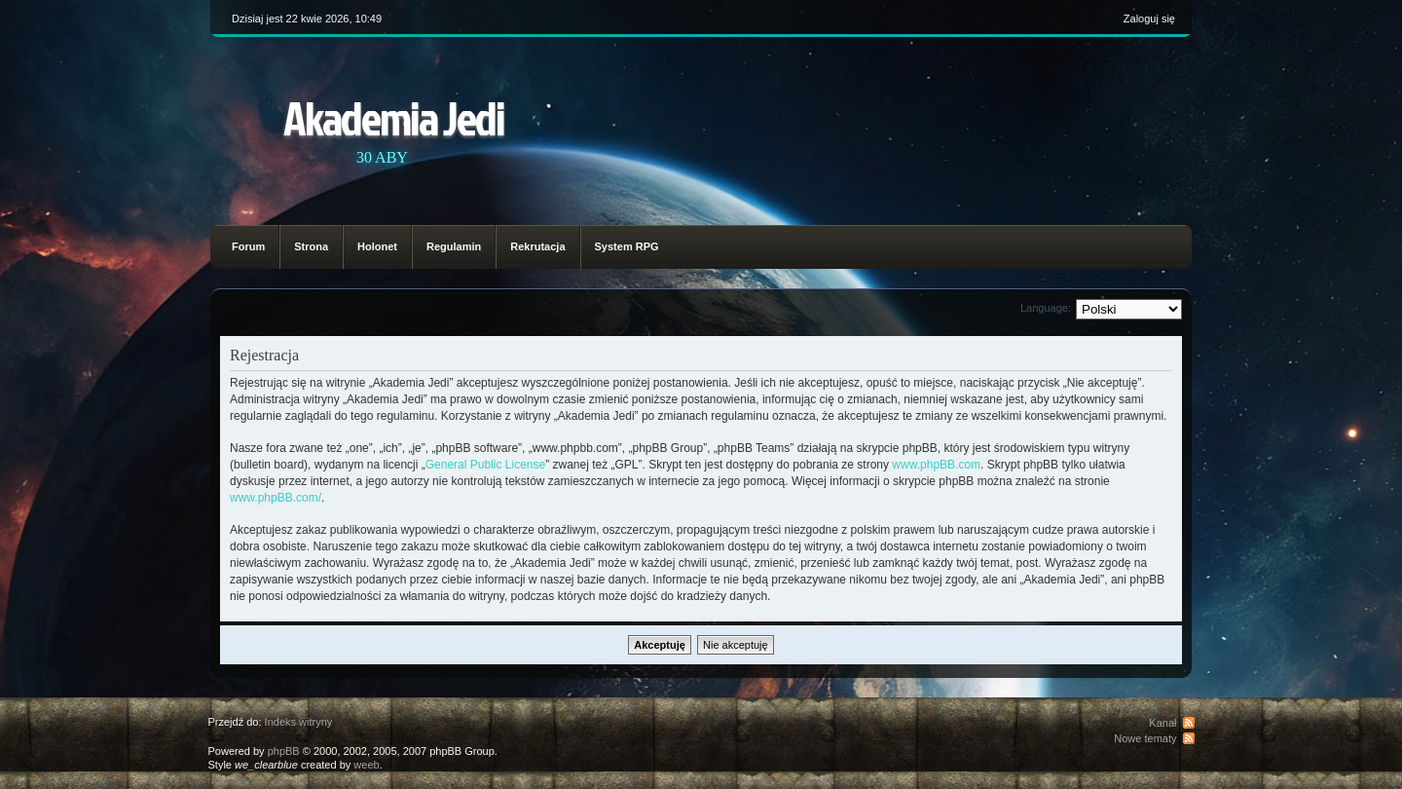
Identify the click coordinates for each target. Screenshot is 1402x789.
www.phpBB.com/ (275, 498)
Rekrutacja (537, 246)
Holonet (377, 246)
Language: (1045, 308)
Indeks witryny (299, 722)
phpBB (284, 751)
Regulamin (453, 246)
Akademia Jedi (393, 117)
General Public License (485, 464)
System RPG (627, 246)
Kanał (1162, 723)
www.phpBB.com (936, 464)
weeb (366, 764)
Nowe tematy (1145, 738)
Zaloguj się (1149, 18)
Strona (311, 246)
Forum (248, 246)
